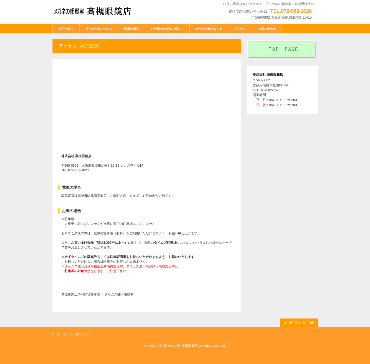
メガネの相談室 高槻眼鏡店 (96, 11)
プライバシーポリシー (72, 334)
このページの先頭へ (299, 322)
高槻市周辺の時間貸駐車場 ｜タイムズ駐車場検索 (97, 294)
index (282, 49)
